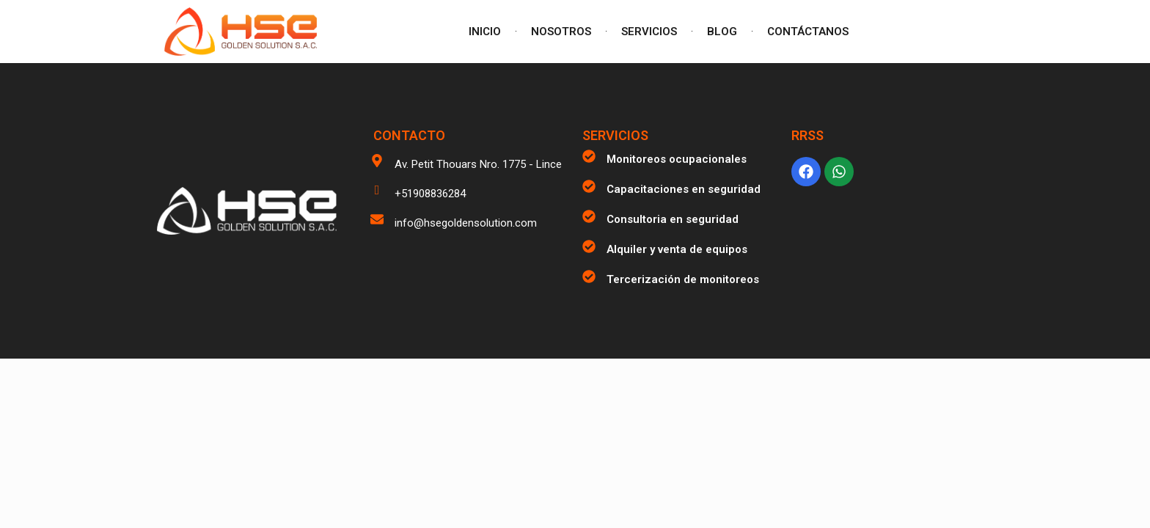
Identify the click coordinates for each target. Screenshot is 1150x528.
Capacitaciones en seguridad (684, 189)
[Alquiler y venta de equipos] (589, 246)
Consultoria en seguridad (673, 219)
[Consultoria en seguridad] (589, 216)
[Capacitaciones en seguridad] (589, 186)
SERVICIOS (649, 31)
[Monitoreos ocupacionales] (589, 156)
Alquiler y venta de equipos (677, 249)
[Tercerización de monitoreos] (589, 276)
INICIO (485, 31)
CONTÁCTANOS (808, 31)
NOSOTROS (561, 31)
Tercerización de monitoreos (683, 279)
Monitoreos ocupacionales (677, 159)
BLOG (722, 31)
